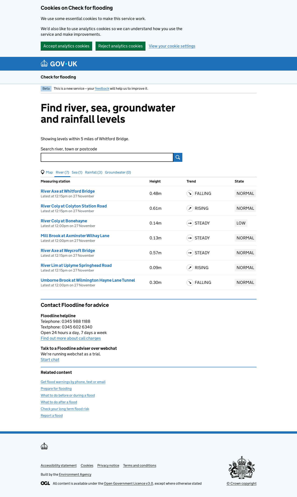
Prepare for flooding (56, 388)
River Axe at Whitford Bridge (68, 191)
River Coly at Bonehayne (64, 220)
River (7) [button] (62, 172)
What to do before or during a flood (68, 395)
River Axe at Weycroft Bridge (68, 250)
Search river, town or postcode (69, 149)
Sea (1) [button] (77, 172)
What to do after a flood (59, 402)
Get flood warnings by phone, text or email (73, 382)
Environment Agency (75, 474)
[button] (47, 172)
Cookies (87, 465)
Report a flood (52, 415)
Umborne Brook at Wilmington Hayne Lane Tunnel (88, 280)
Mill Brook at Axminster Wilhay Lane (75, 235)
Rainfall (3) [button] (93, 172)
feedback (102, 88)
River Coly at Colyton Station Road (74, 206)
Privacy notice (108, 465)
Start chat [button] (50, 359)
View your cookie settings (172, 46)
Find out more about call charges (71, 338)
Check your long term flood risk (65, 409)
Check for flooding (58, 77)
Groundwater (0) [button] (118, 172)
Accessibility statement (59, 465)
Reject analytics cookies (120, 46)
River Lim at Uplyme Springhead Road (76, 265)
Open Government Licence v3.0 (128, 483)
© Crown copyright (242, 483)
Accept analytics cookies (66, 46)
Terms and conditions (139, 465)
